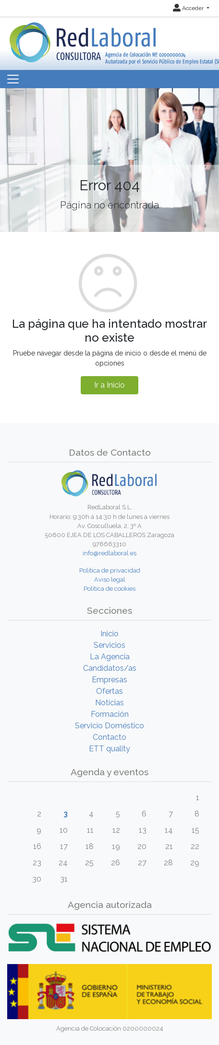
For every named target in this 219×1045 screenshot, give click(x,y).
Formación (110, 714)
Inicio (109, 633)
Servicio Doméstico (109, 725)
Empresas (109, 679)
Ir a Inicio (109, 385)
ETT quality (109, 748)
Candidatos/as (109, 668)
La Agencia (110, 656)
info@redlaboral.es (109, 553)
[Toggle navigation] (13, 79)
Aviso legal (109, 579)
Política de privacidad (109, 570)
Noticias (109, 702)
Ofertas (109, 691)
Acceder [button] (189, 8)
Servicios (109, 645)
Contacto (109, 737)
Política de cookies (109, 588)
